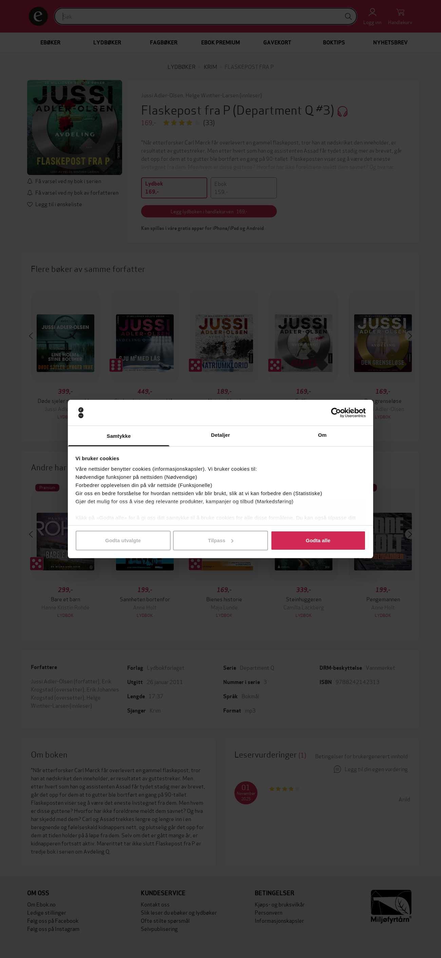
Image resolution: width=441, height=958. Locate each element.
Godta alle (318, 540)
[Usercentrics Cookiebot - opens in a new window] (336, 413)
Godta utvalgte (123, 540)
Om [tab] (322, 435)
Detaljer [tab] (220, 435)
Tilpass (220, 540)
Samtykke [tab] (119, 436)
